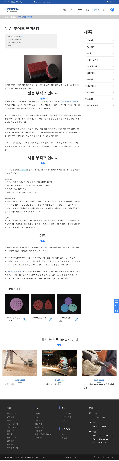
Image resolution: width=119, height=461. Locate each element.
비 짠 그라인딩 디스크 (68, 102)
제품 (65, 9)
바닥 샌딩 (38, 431)
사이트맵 (69, 458)
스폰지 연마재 (92, 60)
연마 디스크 (91, 40)
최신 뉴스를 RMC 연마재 (59, 340)
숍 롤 (89, 54)
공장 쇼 (64, 421)
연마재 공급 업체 (14, 272)
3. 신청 (9, 46)
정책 (75, 458)
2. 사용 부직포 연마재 (14, 43)
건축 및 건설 (39, 421)
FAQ (80, 9)
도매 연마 (23, 170)
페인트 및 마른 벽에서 (42, 435)
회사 (72, 9)
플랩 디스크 (91, 73)
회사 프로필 (66, 414)
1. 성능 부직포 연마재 (14, 40)
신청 (87, 9)
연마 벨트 (91, 47)
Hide (21, 37)
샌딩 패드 (91, 93)
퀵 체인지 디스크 (93, 67)
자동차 (37, 414)
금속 (36, 418)
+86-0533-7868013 (14, 2)
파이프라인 (38, 438)
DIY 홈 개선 (38, 428)
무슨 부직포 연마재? (25, 17)
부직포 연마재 (92, 106)
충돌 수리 (38, 425)
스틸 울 (90, 99)
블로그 (96, 9)
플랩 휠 (90, 80)
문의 (105, 9)
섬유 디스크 (91, 86)
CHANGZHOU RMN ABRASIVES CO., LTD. (25, 458)
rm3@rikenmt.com (43, 2)
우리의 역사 (66, 418)
